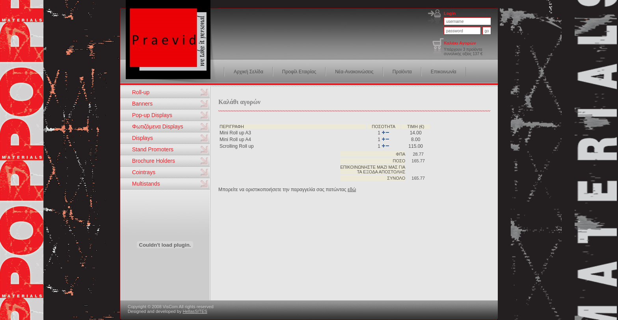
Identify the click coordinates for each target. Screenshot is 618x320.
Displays (142, 138)
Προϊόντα (402, 71)
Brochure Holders (153, 161)
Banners (142, 103)
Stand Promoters (152, 149)
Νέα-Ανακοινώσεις (354, 71)
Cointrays (143, 172)
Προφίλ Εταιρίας (299, 71)
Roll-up (140, 92)
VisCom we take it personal (172, 43)
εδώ (352, 189)
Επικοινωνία (443, 71)
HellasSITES (194, 311)
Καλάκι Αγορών (460, 43)
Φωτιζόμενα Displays (157, 126)
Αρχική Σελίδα (248, 71)
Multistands (146, 183)
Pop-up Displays (152, 115)
